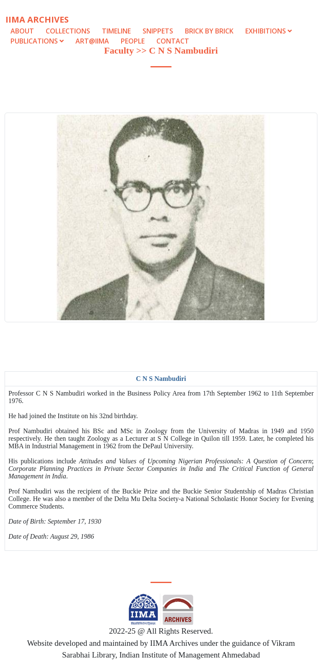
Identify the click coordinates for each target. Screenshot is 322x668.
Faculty (119, 50)
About (22, 31)
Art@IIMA (92, 41)
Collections (68, 31)
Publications (37, 41)
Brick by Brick (209, 31)
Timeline (116, 31)
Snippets (158, 31)
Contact (172, 41)
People (133, 41)
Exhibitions (268, 31)
